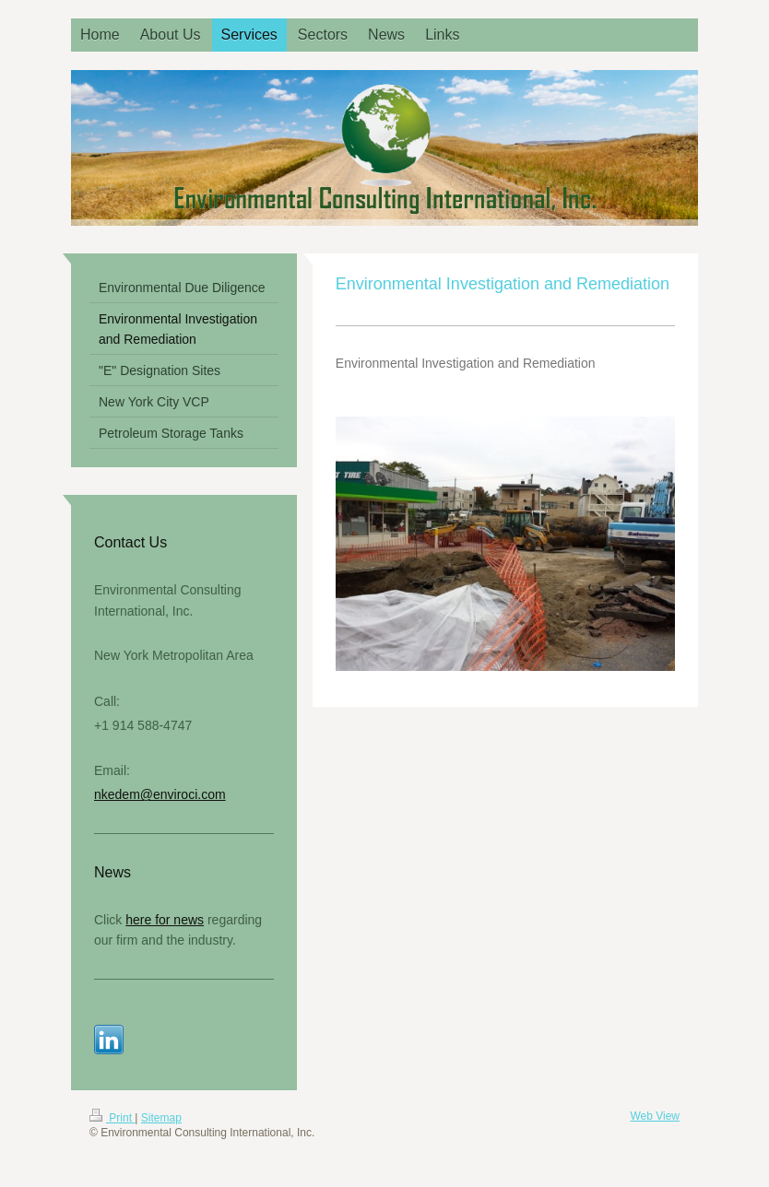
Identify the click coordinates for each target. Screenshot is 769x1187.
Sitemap (161, 1117)
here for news (164, 919)
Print (112, 1117)
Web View (655, 1116)
